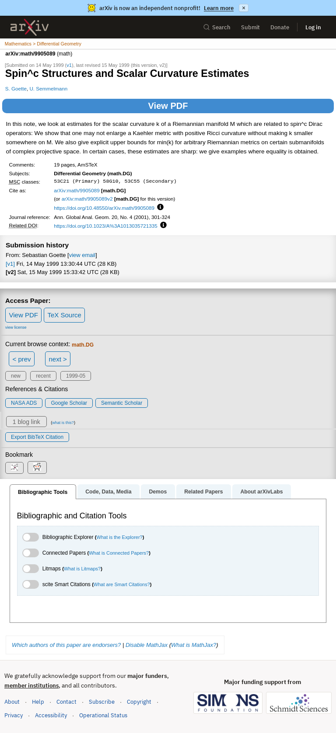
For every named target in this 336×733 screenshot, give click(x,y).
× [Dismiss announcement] (243, 7)
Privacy (13, 715)
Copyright (139, 701)
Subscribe (102, 701)
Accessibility (51, 715)
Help (38, 701)
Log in (313, 27)
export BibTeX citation (37, 437)
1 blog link (26, 421)
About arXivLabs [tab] (261, 492)
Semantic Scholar (121, 403)
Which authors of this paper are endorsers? (66, 645)
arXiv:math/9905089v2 (87, 198)
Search (217, 27)
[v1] (10, 264)
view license (16, 327)
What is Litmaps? (82, 568)
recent (43, 376)
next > (57, 359)
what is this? (63, 422)
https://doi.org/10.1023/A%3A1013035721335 (106, 226)
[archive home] (29, 27)
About (12, 701)
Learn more (219, 8)
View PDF (168, 106)
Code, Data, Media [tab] (108, 492)
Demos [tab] (158, 492)
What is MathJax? (193, 645)
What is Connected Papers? (119, 553)
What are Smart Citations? (122, 584)
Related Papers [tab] (203, 492)
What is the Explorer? (120, 537)
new (16, 376)
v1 (69, 65)
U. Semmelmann (48, 88)
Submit (250, 27)
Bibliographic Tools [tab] (42, 492)
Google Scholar (69, 403)
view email (82, 255)
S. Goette (16, 88)
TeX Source (64, 315)
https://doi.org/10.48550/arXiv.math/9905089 (104, 208)
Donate (279, 27)
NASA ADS (24, 403)
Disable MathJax (147, 645)
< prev (22, 359)
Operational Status (103, 715)
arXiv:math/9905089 (77, 190)
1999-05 (75, 376)
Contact (66, 701)
